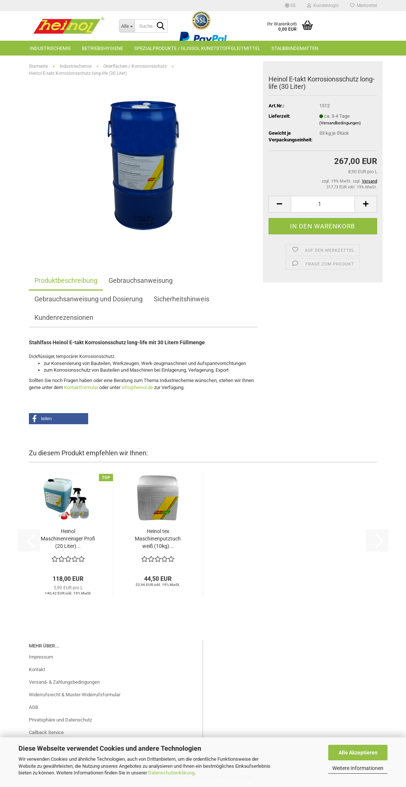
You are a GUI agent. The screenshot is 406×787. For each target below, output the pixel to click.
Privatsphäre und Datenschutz (60, 720)
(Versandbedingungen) (340, 123)
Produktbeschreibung (65, 280)
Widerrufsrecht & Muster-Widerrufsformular (74, 694)
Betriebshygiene (102, 48)
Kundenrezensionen (63, 317)
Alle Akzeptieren (358, 753)
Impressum (41, 657)
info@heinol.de (137, 387)
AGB (33, 707)
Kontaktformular (81, 387)
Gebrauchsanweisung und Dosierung (88, 299)
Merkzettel (363, 5)
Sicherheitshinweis (181, 299)
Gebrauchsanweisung (141, 280)
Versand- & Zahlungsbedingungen (64, 682)
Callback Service (46, 732)
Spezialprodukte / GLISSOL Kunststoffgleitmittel (197, 48)
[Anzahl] (323, 204)
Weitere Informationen (357, 768)
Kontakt (37, 669)
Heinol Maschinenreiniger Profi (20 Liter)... (68, 538)
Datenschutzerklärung (171, 773)
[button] (290, 5)
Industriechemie (50, 48)
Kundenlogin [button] (323, 5)
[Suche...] (126, 26)
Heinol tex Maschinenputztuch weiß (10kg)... (158, 538)
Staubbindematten (295, 48)
